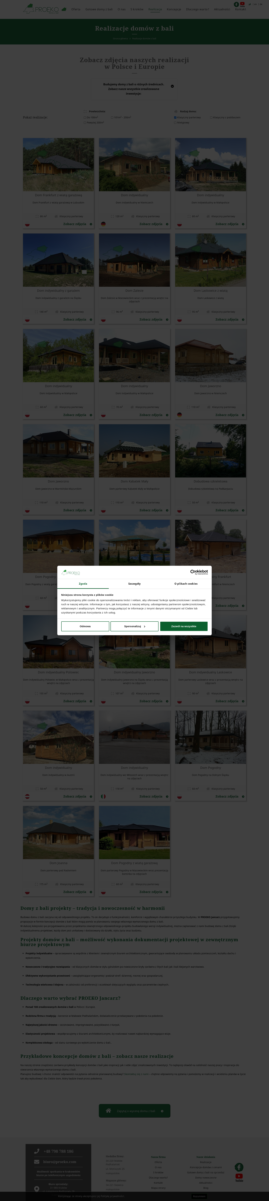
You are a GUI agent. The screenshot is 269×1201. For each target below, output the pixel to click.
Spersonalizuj (134, 626)
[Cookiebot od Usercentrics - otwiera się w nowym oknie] (193, 572)
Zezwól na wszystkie (183, 626)
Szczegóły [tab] (134, 583)
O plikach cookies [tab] (185, 583)
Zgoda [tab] (83, 583)
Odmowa (85, 626)
